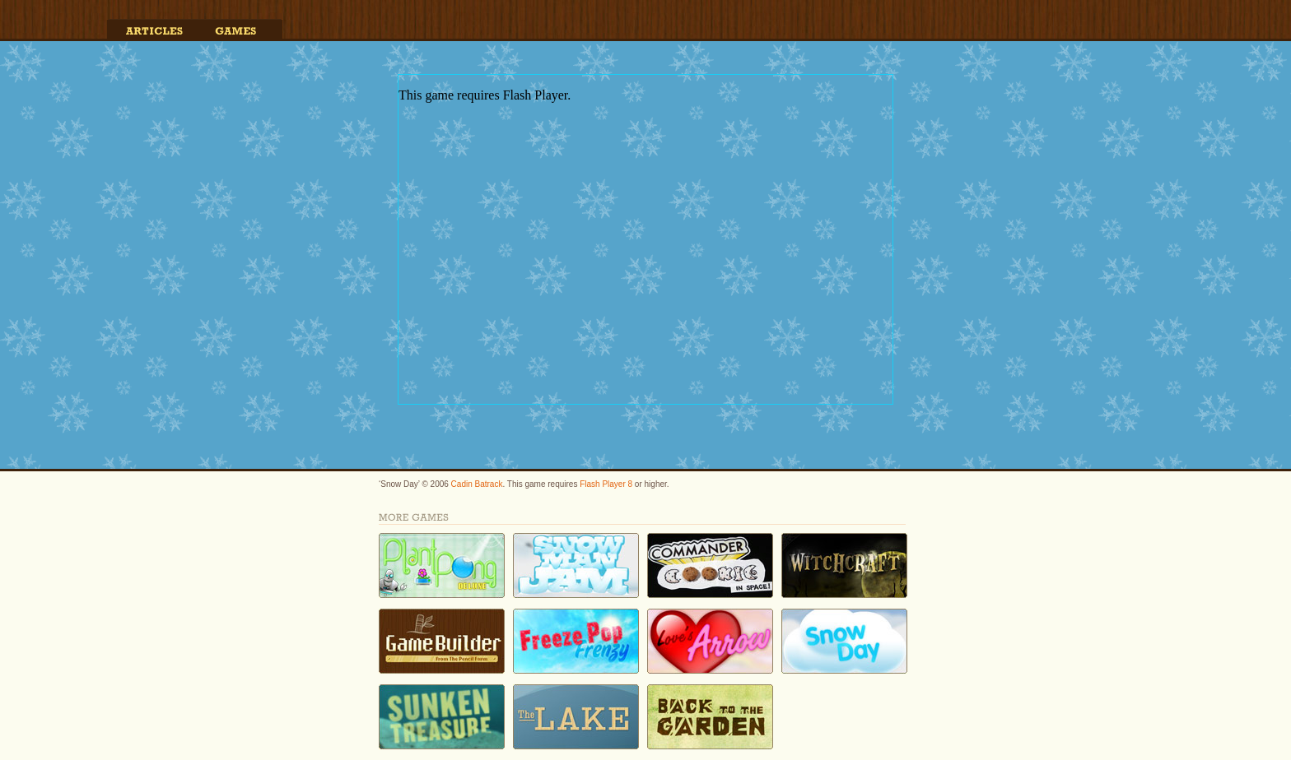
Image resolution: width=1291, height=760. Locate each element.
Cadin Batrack (477, 484)
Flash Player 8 (606, 484)
